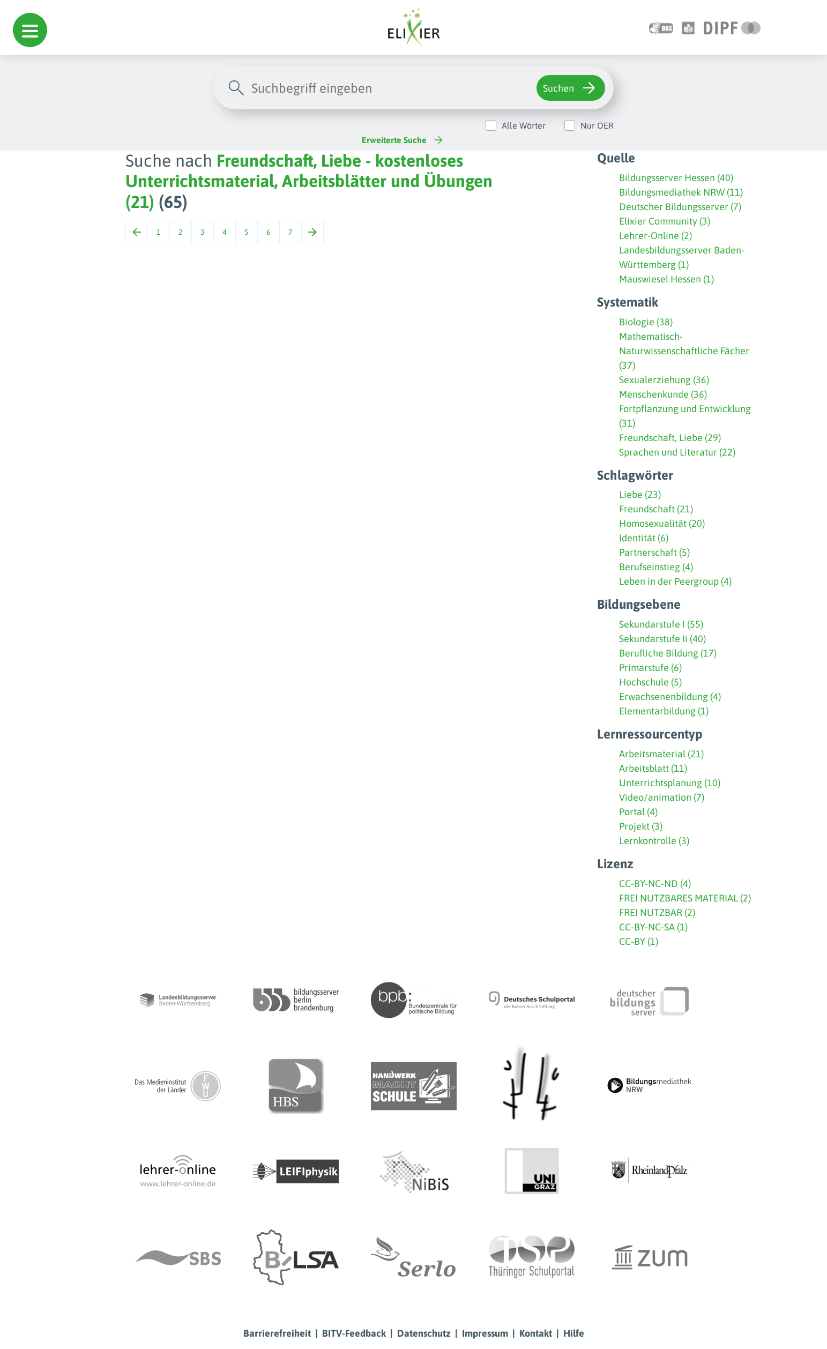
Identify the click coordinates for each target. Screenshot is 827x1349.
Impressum (485, 1333)
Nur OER (597, 125)
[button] (30, 30)
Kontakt (535, 1333)
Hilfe (573, 1333)
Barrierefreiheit (277, 1333)
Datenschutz (424, 1333)
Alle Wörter (524, 125)
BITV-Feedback (354, 1333)
